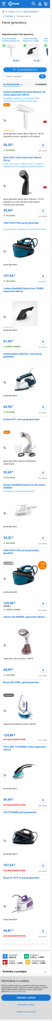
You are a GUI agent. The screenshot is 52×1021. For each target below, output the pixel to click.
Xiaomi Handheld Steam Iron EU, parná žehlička (24, 486)
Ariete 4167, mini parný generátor (21, 419)
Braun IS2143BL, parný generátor (21, 682)
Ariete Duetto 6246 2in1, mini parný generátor (22, 355)
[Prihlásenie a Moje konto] (39, 4)
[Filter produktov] (25, 69)
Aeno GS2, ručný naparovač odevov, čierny (22, 159)
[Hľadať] (33, 3)
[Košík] (46, 4)
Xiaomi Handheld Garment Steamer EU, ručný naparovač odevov (11, 41)
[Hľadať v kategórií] (42, 76)
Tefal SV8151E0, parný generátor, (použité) (21, 551)
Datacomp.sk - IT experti (13, 4)
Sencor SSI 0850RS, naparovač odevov (24, 616)
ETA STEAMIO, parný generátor (20, 812)
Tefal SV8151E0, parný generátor (21, 222)
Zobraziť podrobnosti (18, 992)
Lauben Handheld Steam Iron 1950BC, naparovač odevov (31, 41)
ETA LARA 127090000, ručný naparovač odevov (24, 748)
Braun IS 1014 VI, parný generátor (21, 877)
